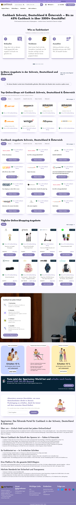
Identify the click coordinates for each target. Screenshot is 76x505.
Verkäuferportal (46, 495)
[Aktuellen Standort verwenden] (41, 4)
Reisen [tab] (9, 99)
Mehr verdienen (32, 8)
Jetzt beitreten (68, 386)
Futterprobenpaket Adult (66, 246)
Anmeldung (71, 389)
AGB (30, 490)
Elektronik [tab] (47, 99)
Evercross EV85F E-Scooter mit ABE (47, 248)
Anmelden (61, 4)
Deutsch (50, 4)
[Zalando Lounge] (66, 124)
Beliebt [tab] (3, 99)
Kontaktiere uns (18, 493)
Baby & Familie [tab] (38, 99)
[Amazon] (28, 109)
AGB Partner (32, 492)
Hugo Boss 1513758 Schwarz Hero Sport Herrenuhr (47, 278)
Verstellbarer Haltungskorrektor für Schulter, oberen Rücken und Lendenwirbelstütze (66, 279)
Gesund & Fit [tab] (17, 99)
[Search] (19, 4)
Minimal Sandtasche (9, 277)
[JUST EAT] (9, 109)
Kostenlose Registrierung (10, 335)
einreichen (34, 413)
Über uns (17, 490)
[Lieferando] (9, 124)
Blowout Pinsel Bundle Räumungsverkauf (29, 247)
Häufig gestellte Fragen (20, 492)
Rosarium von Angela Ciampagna (10, 247)
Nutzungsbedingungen (34, 495)
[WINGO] (28, 125)
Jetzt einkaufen (10, 255)
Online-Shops (15, 8)
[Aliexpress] (47, 125)
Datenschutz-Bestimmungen (35, 493)
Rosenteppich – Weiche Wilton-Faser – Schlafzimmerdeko (28, 278)
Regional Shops (5, 8)
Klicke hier (63, 1)
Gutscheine (23, 8)
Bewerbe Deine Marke (48, 490)
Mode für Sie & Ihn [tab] (27, 99)
